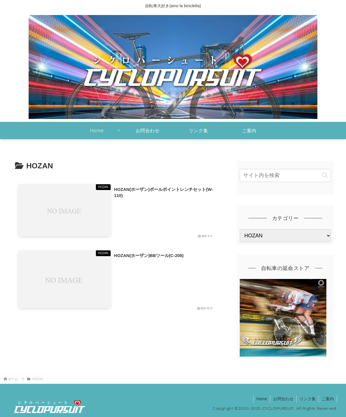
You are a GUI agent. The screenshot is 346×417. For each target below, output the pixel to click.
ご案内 (328, 398)
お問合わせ (283, 398)
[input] (285, 175)
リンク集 (308, 398)
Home (261, 398)
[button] (325, 175)
